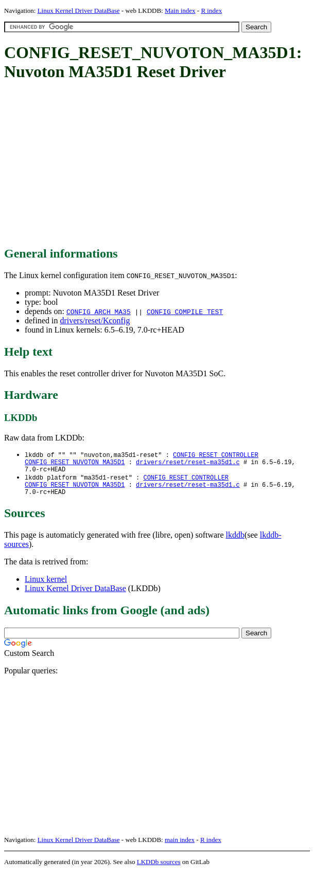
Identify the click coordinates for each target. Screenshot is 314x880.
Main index (180, 10)
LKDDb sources (159, 869)
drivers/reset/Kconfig (95, 320)
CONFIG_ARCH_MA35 (98, 311)
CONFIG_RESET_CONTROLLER (215, 455)
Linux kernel (46, 586)
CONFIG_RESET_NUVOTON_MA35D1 (75, 464)
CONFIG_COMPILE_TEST (185, 311)
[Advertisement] (159, 164)
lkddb (235, 542)
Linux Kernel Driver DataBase (79, 10)
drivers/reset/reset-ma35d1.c (188, 464)
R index (211, 10)
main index (180, 847)
